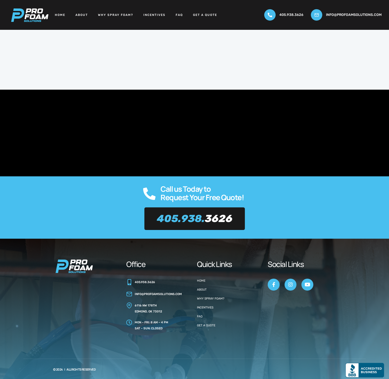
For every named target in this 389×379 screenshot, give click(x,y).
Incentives (154, 15)
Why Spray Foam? (115, 15)
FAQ (179, 15)
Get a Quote (205, 15)
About (81, 15)
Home (60, 15)
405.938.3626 (291, 15)
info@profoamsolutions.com (354, 15)
